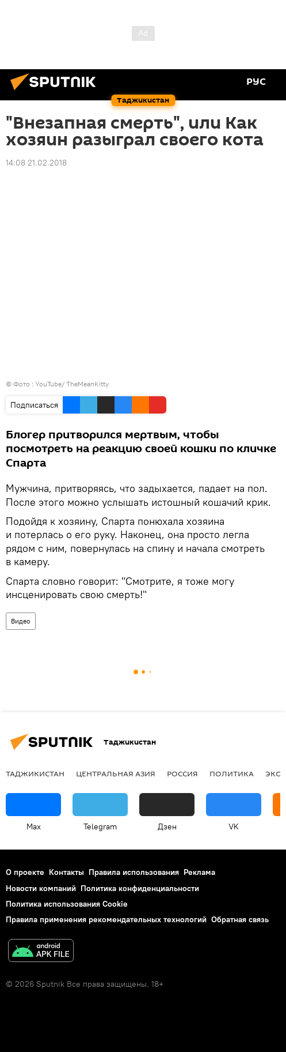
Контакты (66, 872)
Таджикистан (35, 773)
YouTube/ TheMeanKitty (72, 384)
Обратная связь (240, 919)
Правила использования (134, 872)
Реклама (199, 872)
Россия (182, 773)
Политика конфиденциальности (140, 888)
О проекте (25, 872)
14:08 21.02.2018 (36, 162)
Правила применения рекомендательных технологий (106, 919)
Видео (20, 621)
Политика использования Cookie (67, 904)
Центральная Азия (115, 773)
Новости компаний (41, 888)
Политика (231, 773)
